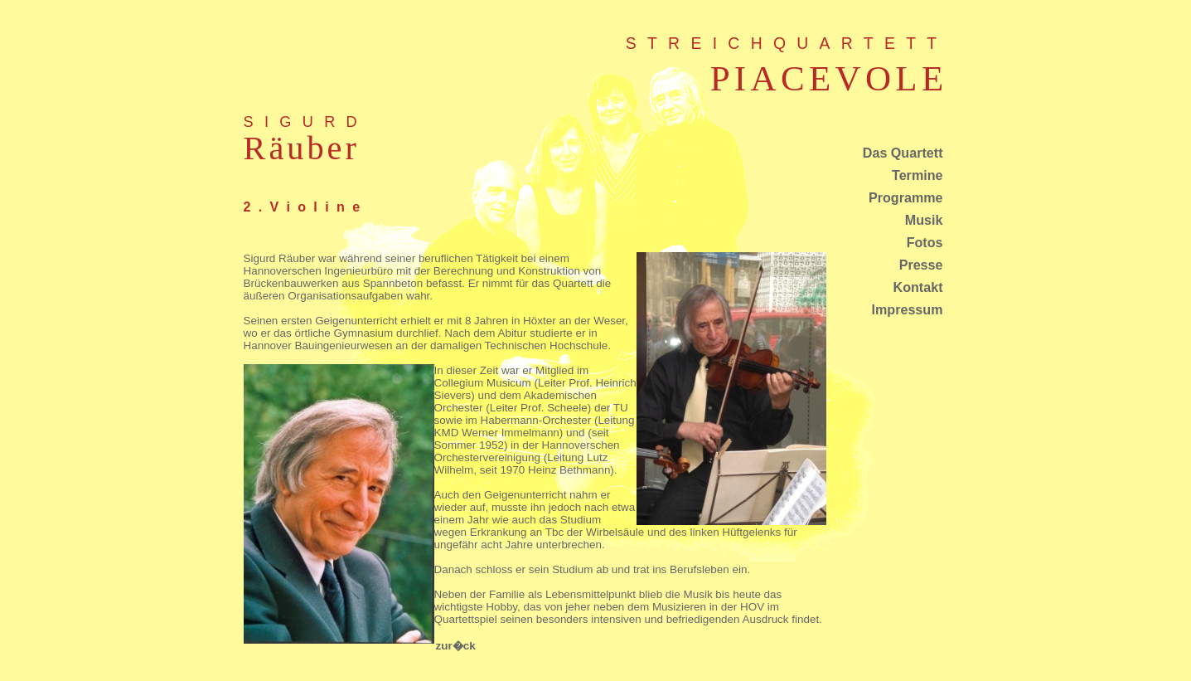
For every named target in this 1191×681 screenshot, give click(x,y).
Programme (906, 197)
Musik (924, 219)
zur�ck (456, 646)
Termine (917, 175)
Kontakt (918, 287)
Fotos (925, 242)
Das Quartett (903, 152)
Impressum (907, 309)
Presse (921, 264)
